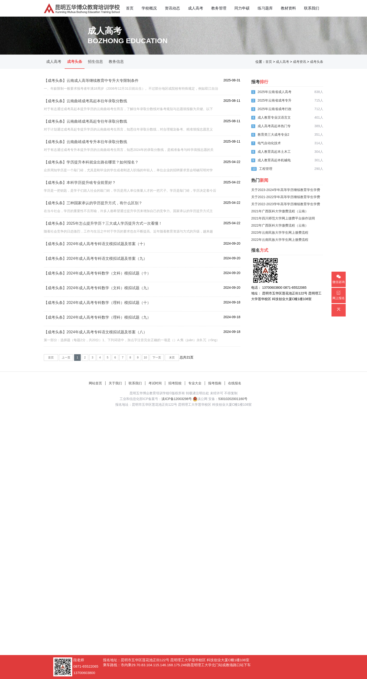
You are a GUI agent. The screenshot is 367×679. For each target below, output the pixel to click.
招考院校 (175, 383)
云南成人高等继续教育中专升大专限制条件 (103, 81)
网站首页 (95, 383)
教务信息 (116, 62)
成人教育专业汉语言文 (274, 117)
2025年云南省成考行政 (274, 109)
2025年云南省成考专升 (274, 100)
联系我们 (311, 8)
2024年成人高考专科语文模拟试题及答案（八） (107, 332)
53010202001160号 (232, 399)
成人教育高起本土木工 (274, 151)
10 (145, 357)
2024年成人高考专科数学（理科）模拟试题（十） (109, 303)
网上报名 (338, 295)
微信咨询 (338, 279)
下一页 (156, 357)
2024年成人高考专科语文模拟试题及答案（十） (107, 244)
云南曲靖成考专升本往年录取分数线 (97, 142)
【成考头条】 (55, 81)
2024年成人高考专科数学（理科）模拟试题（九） (109, 317)
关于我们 (115, 383)
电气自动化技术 (269, 143)
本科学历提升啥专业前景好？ (91, 183)
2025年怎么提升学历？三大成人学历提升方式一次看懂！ (114, 223)
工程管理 (265, 169)
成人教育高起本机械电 (274, 160)
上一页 (66, 357)
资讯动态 (172, 8)
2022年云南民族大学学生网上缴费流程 (279, 240)
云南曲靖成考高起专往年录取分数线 (97, 121)
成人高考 (195, 8)
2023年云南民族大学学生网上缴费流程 (279, 232)
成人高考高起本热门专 (274, 126)
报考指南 (214, 383)
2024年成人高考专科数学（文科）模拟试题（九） (109, 288)
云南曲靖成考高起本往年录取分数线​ (97, 101)
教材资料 (288, 8)
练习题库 (265, 8)
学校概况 (149, 8)
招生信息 (95, 62)
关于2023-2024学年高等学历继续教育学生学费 (285, 190)
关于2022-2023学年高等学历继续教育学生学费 (285, 204)
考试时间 (155, 383)
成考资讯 (299, 62)
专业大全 (194, 383)
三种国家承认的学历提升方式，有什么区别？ (104, 203)
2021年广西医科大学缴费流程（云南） (279, 211)
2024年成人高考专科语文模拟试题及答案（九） (107, 258)
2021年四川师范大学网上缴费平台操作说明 (283, 218)
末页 (172, 357)
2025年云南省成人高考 (274, 92)
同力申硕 (242, 8)
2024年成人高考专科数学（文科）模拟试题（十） (109, 273)
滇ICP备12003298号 (176, 399)
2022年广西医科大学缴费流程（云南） (279, 225)
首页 (130, 8)
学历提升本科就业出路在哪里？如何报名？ (103, 162)
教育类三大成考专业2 (273, 134)
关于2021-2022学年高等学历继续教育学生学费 (285, 197)
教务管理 (218, 8)
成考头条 (74, 62)
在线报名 (234, 383)
